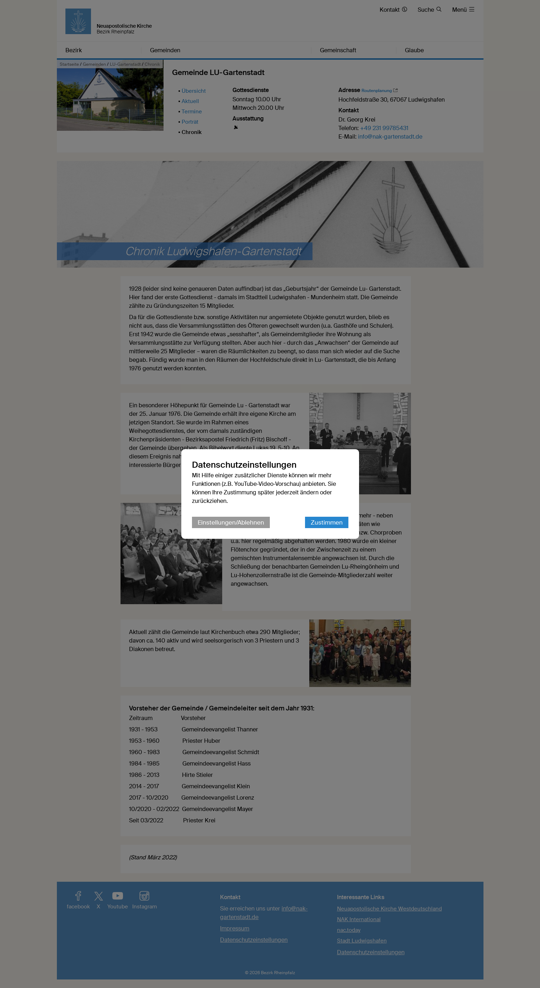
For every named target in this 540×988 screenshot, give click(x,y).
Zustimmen (327, 522)
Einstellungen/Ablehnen (231, 522)
